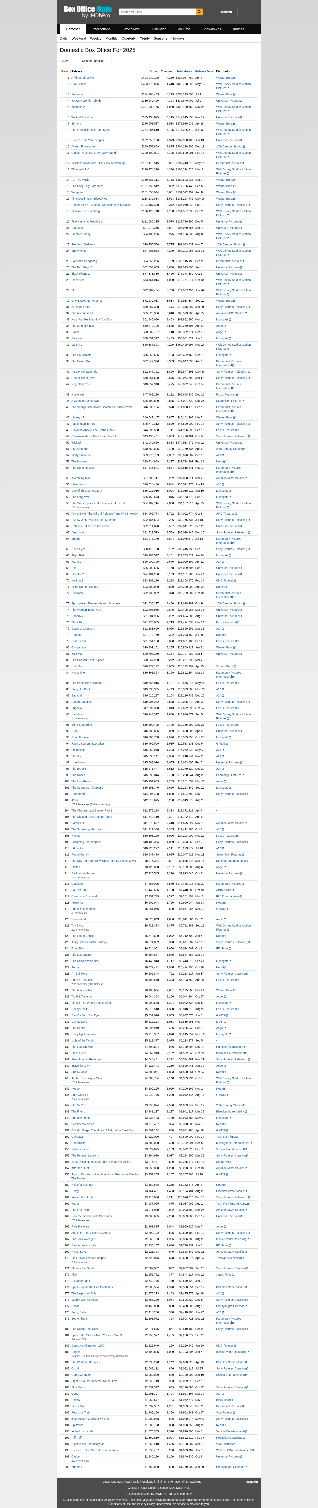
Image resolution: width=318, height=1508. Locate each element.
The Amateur (79, 448)
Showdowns (211, 29)
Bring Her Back (80, 689)
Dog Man (77, 227)
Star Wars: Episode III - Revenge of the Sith (98, 503)
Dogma (76, 1351)
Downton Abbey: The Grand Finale (93, 430)
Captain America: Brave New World (93, 152)
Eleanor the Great (82, 1268)
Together (76, 634)
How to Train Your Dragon (87, 140)
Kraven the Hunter (83, 1197)
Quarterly (128, 38)
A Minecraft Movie (82, 77)
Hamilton (77, 714)
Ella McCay (78, 1105)
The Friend (78, 1111)
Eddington (77, 848)
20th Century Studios (231, 146)
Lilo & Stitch (78, 84)
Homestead (78, 919)
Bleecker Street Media (231, 1111)
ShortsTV (223, 1161)
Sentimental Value (82, 1124)
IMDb (176, 1493)
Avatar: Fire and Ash (84, 146)
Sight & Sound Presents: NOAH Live (94, 1381)
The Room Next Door (84, 1329)
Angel (221, 325)
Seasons (160, 38)
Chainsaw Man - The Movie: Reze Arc (95, 436)
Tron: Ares (77, 280)
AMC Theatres (226, 513)
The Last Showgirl (82, 1046)
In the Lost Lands (82, 1431)
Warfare (76, 561)
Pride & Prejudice (82, 979)
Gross (153, 71)
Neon (221, 461)
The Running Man (82, 467)
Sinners (76, 123)
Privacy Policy (146, 1504)
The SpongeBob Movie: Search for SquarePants (101, 407)
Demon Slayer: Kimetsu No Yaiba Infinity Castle (101, 204)
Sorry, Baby (78, 1312)
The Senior (78, 1028)
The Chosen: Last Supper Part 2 (91, 810)
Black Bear (224, 1400)
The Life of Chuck (82, 935)
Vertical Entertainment (231, 1149)
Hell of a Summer (82, 1184)
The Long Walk (80, 497)
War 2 (75, 1203)
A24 (220, 455)
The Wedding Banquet (85, 1362)
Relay (75, 1191)
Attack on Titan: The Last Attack (91, 1232)
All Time (184, 29)
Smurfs (75, 538)
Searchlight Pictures (230, 400)
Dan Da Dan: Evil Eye (85, 1015)
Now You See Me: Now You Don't (92, 319)
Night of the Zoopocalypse (87, 1444)
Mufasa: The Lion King (85, 211)
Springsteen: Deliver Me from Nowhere (95, 603)
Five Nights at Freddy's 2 (87, 221)
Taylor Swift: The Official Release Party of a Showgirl (104, 513)
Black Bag (77, 622)
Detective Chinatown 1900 (87, 1345)
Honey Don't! (79, 1009)
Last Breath (78, 641)
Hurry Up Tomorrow (83, 1034)
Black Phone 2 (80, 273)
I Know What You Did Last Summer (93, 519)
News (127, 1481)
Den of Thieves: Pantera (86, 490)
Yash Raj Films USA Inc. (233, 1203)
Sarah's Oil (78, 823)
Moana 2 (76, 344)
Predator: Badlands (83, 244)
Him (73, 568)
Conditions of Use (119, 1504)
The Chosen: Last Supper (87, 660)
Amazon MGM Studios (232, 313)
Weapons (77, 192)
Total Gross (184, 71)
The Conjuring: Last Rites (87, 186)
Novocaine (78, 672)
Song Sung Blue (81, 724)
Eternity (76, 756)
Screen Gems (226, 666)
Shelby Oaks (79, 1072)
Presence (77, 902)
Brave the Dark (80, 1065)
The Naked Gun (81, 361)
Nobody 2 (77, 616)
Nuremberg (78, 793)
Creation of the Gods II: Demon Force (95, 1450)
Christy (75, 1400)
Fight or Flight (80, 1149)
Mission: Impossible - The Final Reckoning (98, 163)
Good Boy (77, 948)
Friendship (78, 749)
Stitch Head (78, 1053)
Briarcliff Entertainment (232, 1053)
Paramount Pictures (230, 163)
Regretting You (80, 384)
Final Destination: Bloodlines (89, 198)
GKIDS (222, 743)
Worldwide (132, 29)
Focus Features (227, 394)
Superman (78, 94)
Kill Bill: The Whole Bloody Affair (91, 1002)
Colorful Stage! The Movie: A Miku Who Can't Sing (102, 1130)
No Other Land (80, 1280)
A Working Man (81, 478)
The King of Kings (82, 325)
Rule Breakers (80, 1226)
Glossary (133, 1487)
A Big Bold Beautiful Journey (89, 942)
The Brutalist (79, 768)
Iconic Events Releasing (232, 1239)
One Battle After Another (86, 300)
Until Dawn (78, 666)
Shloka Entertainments (232, 1374)
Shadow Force (80, 1117)
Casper (76, 1456)
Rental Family (80, 854)
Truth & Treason (81, 996)
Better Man (78, 1406)
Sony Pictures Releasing (233, 204)
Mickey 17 (77, 417)
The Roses (78, 775)
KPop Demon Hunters (85, 586)
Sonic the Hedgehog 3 (85, 261)
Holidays (178, 38)
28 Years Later (80, 306)
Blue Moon (78, 1387)
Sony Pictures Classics (232, 793)
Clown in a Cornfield (84, 896)
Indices (238, 29)
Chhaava (77, 1136)
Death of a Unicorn (83, 628)
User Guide (148, 1487)
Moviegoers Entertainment (234, 1143)
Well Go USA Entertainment (235, 1450)
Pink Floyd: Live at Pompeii (88, 1258)
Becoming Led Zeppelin (86, 842)
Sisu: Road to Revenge (86, 1059)
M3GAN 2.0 (78, 574)
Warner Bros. (226, 77)
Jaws (74, 800)
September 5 (79, 1318)
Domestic (73, 29)
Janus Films (225, 1274)
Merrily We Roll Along (85, 1299)
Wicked (76, 442)
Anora (75, 967)
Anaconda (77, 532)
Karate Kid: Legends (84, 371)
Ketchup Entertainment (232, 860)
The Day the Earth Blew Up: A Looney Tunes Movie (103, 860)
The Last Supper (81, 954)
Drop (74, 731)
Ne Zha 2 (77, 580)
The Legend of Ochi (83, 1293)
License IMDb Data (170, 1487)
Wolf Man (77, 653)
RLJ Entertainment (229, 896)
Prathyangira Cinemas (231, 1306)
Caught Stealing (81, 701)
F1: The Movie (80, 179)
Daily (64, 38)
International (102, 29)
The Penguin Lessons (85, 1155)
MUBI (221, 1021)
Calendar (159, 29)
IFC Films (223, 948)
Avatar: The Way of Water (87, 1078)
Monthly (111, 38)
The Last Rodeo (81, 781)
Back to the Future (83, 873)
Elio (73, 290)
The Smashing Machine (86, 829)
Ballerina (76, 338)
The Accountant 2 (82, 313)
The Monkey (79, 461)
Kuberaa (76, 1466)
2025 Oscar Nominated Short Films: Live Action (101, 1161)
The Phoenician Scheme (86, 683)
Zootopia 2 (78, 107)
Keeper (76, 1088)
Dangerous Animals (83, 1245)
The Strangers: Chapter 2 (87, 787)
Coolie (75, 1306)
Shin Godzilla (79, 1094)
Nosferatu (77, 394)
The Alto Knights (81, 990)
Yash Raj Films (227, 1136)
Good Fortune (80, 737)
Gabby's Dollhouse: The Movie (90, 526)
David (75, 332)
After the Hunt (80, 1168)
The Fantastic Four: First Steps (90, 129)
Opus (74, 1393)
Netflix (221, 586)
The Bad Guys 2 (81, 267)
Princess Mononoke (83, 908)
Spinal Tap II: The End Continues (92, 1287)
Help (187, 1487)
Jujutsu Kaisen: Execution (87, 743)
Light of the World (82, 1040)
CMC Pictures (226, 580)
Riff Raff (76, 1437)
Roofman (77, 593)
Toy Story (77, 925)
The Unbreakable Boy (85, 961)
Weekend (79, 38)
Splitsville (77, 1425)
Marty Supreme (81, 455)
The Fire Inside (80, 1209)
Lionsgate (224, 319)
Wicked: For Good (82, 117)
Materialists (78, 484)
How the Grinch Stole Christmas (91, 1216)
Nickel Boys (78, 1251)
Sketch (75, 867)
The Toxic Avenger (83, 1239)
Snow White (79, 250)
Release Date (204, 71)
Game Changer (81, 1374)
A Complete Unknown (85, 400)
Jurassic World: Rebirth (86, 100)
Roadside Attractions (230, 1046)
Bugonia (76, 708)
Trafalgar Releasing (230, 1258)
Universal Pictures (229, 100)
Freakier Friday (80, 234)
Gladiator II (78, 883)
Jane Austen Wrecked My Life (90, 1418)
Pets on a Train (80, 1412)
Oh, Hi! (75, 1368)
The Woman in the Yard (86, 609)
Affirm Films (225, 890)
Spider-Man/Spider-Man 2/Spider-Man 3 (96, 1335)
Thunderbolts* (80, 169)
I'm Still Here (79, 973)
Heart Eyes (78, 549)
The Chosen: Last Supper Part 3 (91, 816)
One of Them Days (83, 377)
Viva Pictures (226, 1412)
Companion (78, 647)
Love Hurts (78, 762)
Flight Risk (78, 555)
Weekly (95, 38)
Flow (74, 1274)
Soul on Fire (79, 890)
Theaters (167, 71)
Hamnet (76, 835)
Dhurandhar (78, 1143)
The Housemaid (81, 355)
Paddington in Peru (83, 423)
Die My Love (79, 1021)
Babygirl (76, 695)
